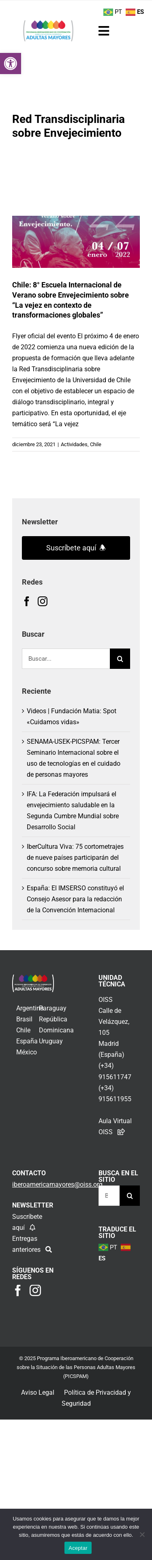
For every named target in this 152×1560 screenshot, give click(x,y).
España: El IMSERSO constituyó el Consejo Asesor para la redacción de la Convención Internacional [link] (75, 899)
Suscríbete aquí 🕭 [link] (76, 547)
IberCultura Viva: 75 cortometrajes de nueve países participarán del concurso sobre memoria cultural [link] (75, 857)
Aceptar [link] (78, 1548)
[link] (10, 63)
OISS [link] (105, 999)
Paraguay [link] (52, 1008)
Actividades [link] (74, 444)
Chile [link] (95, 444)
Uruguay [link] (51, 1041)
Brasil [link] (24, 1019)
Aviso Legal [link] (37, 1392)
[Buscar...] (66, 659)
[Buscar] (120, 659)
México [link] (26, 1052)
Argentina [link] (30, 1008)
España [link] (27, 1041)
